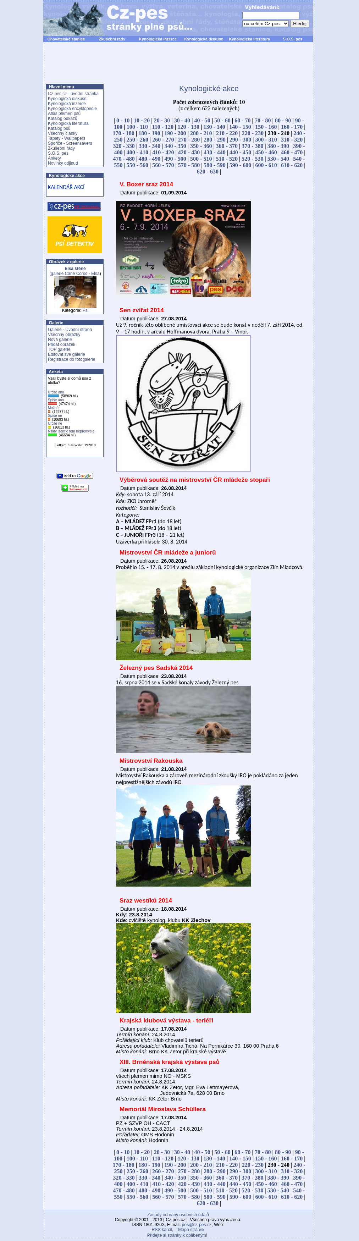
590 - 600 (240, 165)
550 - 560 (137, 165)
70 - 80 (263, 120)
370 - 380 (252, 146)
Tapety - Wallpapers (66, 138)
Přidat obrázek (61, 344)
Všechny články (62, 133)
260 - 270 (163, 140)
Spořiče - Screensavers (70, 143)
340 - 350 (175, 146)
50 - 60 (222, 120)
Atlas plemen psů (64, 113)
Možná (53, 408)
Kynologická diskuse (203, 39)
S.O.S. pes (292, 39)
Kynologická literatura (249, 39)
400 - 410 (137, 152)
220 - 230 (253, 133)
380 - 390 (278, 146)
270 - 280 (189, 140)
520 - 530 (252, 159)
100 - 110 (137, 127)
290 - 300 (240, 140)
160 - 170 (292, 127)
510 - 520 (227, 159)
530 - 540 (278, 159)
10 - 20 (142, 120)
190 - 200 (175, 133)
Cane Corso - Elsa (82, 273)
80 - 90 (283, 120)
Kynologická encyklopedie (72, 108)
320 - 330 (123, 146)
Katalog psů (59, 128)
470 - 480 (123, 159)
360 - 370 (227, 146)
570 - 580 (189, 165)
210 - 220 (227, 133)
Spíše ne (55, 416)
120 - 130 (188, 127)
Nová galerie (60, 339)
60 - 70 (242, 120)
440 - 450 (240, 152)
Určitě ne (55, 423)
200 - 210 (201, 133)
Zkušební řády (112, 39)
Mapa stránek (191, 1229)
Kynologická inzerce (158, 39)
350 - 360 (201, 146)
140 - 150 (240, 127)
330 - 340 (149, 146)
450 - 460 (266, 152)
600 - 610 (266, 165)
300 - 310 (266, 140)
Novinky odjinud (63, 163)
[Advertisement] (178, 67)
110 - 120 (162, 127)
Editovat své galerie (66, 354)
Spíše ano (56, 400)
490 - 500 (175, 159)
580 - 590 (214, 165)
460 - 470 (292, 152)
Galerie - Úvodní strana (70, 329)
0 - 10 (122, 120)
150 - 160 (266, 127)
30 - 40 (182, 120)
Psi (86, 310)
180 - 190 (149, 133)
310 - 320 (292, 140)
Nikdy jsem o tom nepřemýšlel (71, 431)
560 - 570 (163, 165)
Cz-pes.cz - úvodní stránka (73, 93)
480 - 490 (149, 159)
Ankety (54, 158)
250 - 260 (137, 140)
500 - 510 (201, 159)
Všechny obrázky (64, 334)
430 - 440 (214, 152)
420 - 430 (189, 152)
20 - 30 (162, 120)
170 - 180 (123, 133)
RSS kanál (162, 1229)
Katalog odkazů (62, 118)
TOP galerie (59, 349)
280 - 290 (214, 140)
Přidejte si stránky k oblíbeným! (177, 1235)
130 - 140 (214, 127)
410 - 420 (163, 152)
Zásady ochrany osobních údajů (178, 1214)
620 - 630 (208, 172)
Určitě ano (56, 392)
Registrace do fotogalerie (71, 359)
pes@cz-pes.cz (197, 1224)
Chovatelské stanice (66, 39)
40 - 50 (202, 120)
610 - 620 (292, 165)
